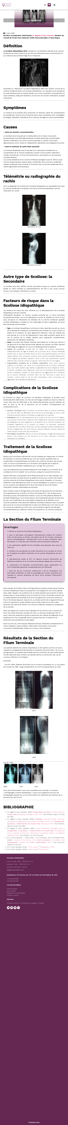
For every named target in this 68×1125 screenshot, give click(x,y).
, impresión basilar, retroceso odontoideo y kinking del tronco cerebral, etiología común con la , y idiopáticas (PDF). (36, 821)
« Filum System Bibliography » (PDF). (41, 847)
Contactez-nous (34, 1122)
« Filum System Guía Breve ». (38, 849)
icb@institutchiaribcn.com (15, 870)
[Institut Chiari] (34, 925)
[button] (54, 5)
